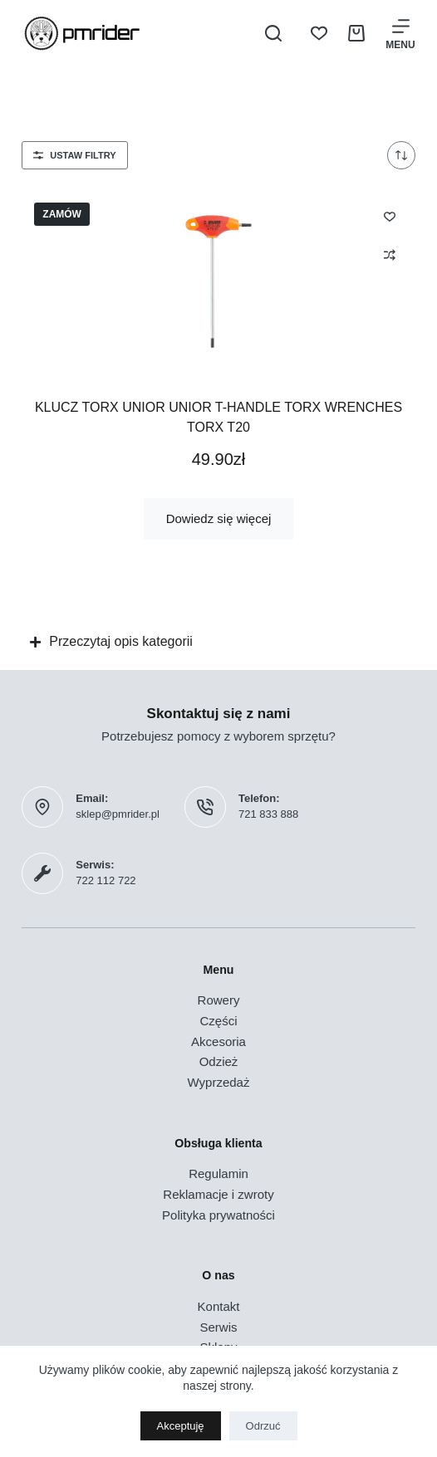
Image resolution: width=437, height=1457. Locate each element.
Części (218, 1021)
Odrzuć (263, 1426)
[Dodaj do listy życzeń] (389, 216)
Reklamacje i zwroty (218, 1194)
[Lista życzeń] (319, 33)
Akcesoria (218, 1041)
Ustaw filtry (74, 155)
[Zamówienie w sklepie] (401, 155)
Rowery (219, 1000)
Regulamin (218, 1173)
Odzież (218, 1061)
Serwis (218, 1327)
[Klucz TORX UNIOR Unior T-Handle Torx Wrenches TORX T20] (218, 281)
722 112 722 (105, 880)
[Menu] (400, 33)
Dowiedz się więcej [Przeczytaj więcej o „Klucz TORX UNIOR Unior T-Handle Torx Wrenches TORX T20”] (219, 518)
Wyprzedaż (219, 1082)
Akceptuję (180, 1426)
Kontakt (219, 1306)
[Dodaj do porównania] (389, 255)
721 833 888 (268, 814)
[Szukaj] (273, 33)
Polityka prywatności (218, 1215)
